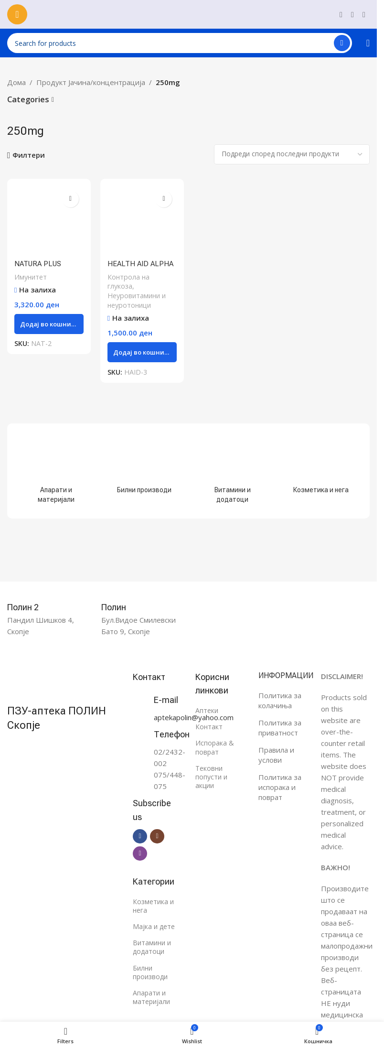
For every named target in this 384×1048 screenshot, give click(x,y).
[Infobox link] (33, 607)
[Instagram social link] (352, 14)
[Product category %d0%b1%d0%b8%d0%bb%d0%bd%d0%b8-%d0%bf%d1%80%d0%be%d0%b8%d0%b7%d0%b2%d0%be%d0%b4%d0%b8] (144, 466)
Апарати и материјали (151, 997)
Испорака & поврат (214, 747)
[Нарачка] (292, 154)
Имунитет (30, 276)
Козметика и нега (153, 906)
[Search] (179, 43)
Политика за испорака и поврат (279, 787)
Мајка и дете (154, 926)
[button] (49, 324)
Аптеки (206, 710)
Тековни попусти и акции (211, 777)
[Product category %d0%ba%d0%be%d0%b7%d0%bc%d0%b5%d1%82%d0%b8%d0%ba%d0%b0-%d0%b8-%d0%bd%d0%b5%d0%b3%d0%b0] (320, 466)
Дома (16, 82)
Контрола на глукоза (128, 281)
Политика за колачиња (279, 700)
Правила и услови (276, 755)
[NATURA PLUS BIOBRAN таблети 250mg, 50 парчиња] (49, 220)
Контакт (209, 726)
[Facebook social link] (341, 14)
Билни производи (150, 972)
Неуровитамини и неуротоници (136, 300)
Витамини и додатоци (152, 947)
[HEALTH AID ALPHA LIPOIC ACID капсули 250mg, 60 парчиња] (142, 220)
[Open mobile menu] (17, 14)
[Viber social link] (364, 14)
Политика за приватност (279, 727)
